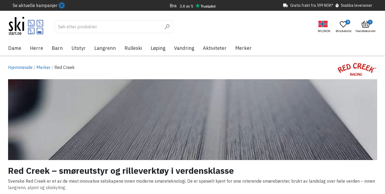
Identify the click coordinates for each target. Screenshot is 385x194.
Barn (57, 48)
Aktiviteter (215, 48)
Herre (36, 48)
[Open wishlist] (343, 27)
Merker (243, 48)
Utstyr (78, 48)
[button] (325, 26)
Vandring (184, 48)
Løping (158, 48)
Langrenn (105, 48)
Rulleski (133, 48)
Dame (14, 48)
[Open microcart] (365, 27)
